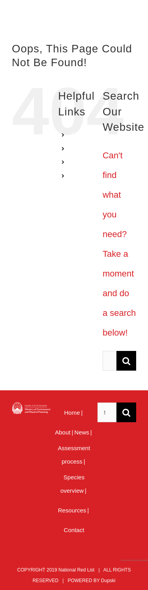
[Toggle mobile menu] (132, 20)
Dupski (108, 580)
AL (74, 162)
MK (75, 148)
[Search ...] (109, 361)
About (62, 432)
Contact (74, 530)
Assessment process (74, 455)
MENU (79, 176)
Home (72, 412)
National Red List (76, 570)
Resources (72, 510)
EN (75, 135)
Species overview (72, 484)
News (81, 432)
